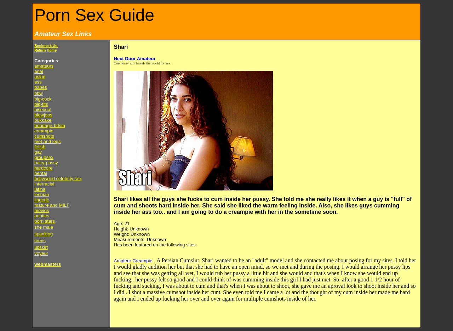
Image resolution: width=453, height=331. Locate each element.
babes (40, 87)
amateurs (43, 66)
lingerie (41, 199)
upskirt (41, 247)
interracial (44, 184)
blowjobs (43, 115)
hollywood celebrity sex (58, 178)
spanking (43, 233)
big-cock (42, 99)
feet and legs (47, 141)
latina (39, 189)
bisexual (42, 109)
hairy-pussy (46, 162)
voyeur (41, 253)
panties (41, 215)
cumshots (44, 136)
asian (39, 76)
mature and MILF (51, 205)
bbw (38, 93)
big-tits (41, 104)
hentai (40, 173)
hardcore (43, 168)
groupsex (43, 157)
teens (40, 240)
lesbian (41, 194)
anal (38, 71)
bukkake (42, 120)
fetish (39, 146)
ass (37, 82)
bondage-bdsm (49, 125)
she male (43, 227)
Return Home (45, 50)
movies (41, 210)
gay (38, 152)
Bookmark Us (46, 46)
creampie (43, 130)
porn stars (44, 221)
